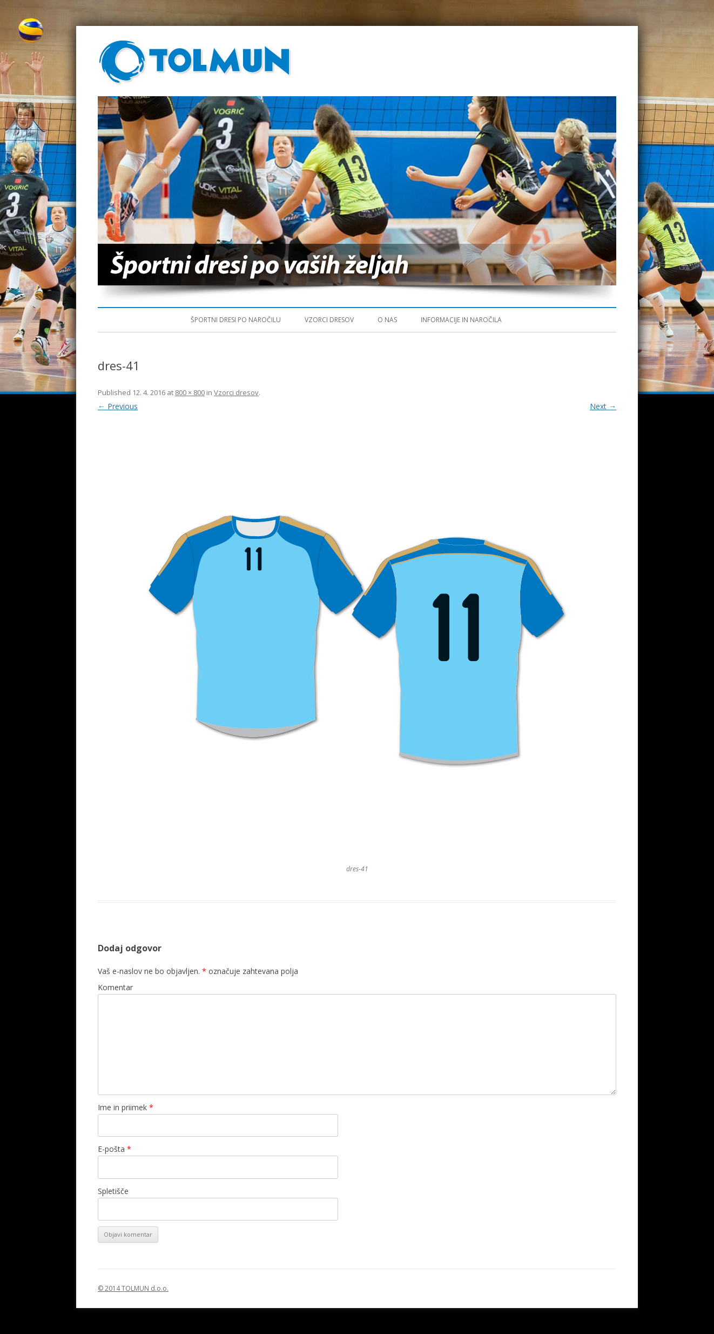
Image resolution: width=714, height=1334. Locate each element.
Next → (603, 406)
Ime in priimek (125, 1107)
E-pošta (114, 1149)
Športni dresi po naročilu (236, 319)
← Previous (118, 406)
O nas (387, 319)
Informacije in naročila (461, 319)
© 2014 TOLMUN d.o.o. (133, 1288)
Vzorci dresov (329, 319)
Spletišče (113, 1191)
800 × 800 (190, 392)
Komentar (115, 987)
